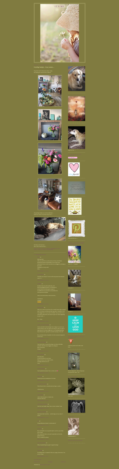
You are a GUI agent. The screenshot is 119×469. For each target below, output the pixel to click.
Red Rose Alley (40, 307)
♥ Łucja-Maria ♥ (40, 354)
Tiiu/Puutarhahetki (41, 368)
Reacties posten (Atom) (45, 464)
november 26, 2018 (43, 321)
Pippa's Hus (39, 376)
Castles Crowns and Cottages (43, 324)
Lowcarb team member (42, 384)
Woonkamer (50, 249)
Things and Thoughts (41, 342)
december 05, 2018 (42, 456)
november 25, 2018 (43, 271)
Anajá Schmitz (40, 394)
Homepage (50, 461)
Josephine (39, 283)
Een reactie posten (37, 459)
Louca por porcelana (41, 442)
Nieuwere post (37, 461)
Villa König (39, 450)
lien (38, 421)
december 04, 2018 (42, 447)
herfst (44, 249)
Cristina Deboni (40, 274)
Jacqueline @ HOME (41, 411)
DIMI (38, 257)
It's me (60, 6)
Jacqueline (39, 428)
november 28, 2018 (43, 380)
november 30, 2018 (43, 408)
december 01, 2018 (42, 439)
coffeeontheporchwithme (42, 404)
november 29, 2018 (43, 391)
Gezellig (40, 249)
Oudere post (63, 461)
